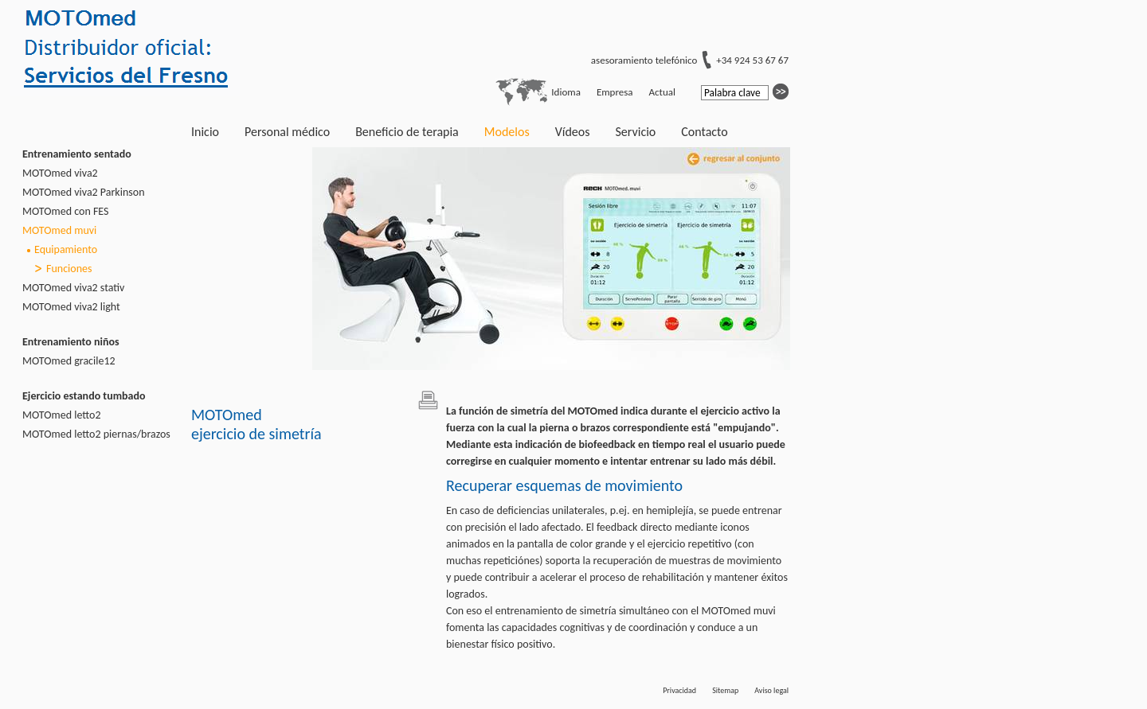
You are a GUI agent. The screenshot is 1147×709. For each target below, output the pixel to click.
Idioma (566, 92)
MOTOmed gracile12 (68, 361)
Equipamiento (65, 249)
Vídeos (572, 131)
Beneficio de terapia (407, 131)
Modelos (507, 131)
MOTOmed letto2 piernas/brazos (96, 434)
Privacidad (679, 690)
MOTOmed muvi (59, 230)
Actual (662, 92)
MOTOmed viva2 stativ (73, 287)
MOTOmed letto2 (61, 415)
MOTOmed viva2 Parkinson (83, 192)
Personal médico (287, 131)
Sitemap (725, 690)
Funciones (69, 268)
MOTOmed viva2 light (71, 307)
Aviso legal (771, 690)
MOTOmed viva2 (60, 173)
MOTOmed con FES (65, 211)
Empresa (615, 92)
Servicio (635, 131)
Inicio (205, 131)
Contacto (704, 131)
